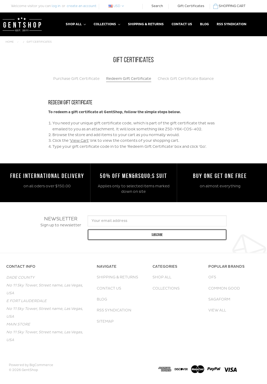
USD (116, 6)
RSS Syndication (231, 24)
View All (217, 310)
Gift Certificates (191, 6)
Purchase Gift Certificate (76, 78)
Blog (204, 24)
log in (56, 6)
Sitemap (105, 321)
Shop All (76, 24)
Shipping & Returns (146, 24)
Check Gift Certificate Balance (186, 78)
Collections (107, 24)
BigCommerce (41, 365)
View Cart (79, 140)
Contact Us (182, 24)
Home (9, 41)
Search (157, 6)
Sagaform (219, 299)
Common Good (224, 288)
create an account (81, 6)
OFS (212, 277)
